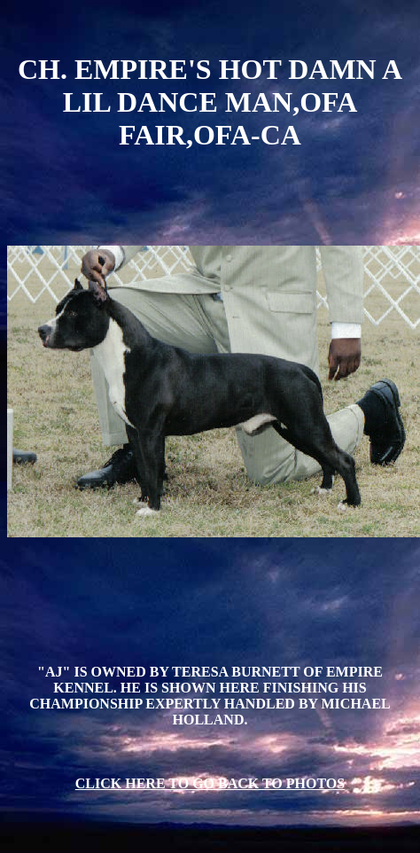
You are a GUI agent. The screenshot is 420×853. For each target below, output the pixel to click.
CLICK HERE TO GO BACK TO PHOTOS (210, 783)
